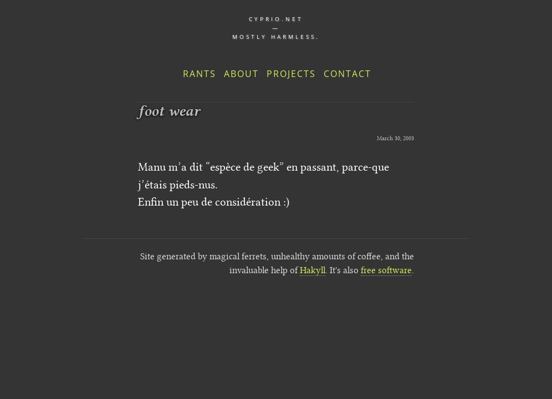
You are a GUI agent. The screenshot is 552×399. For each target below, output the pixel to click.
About (241, 74)
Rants (199, 74)
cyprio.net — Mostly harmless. (276, 27)
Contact (347, 74)
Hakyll (312, 270)
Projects (291, 74)
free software (386, 270)
